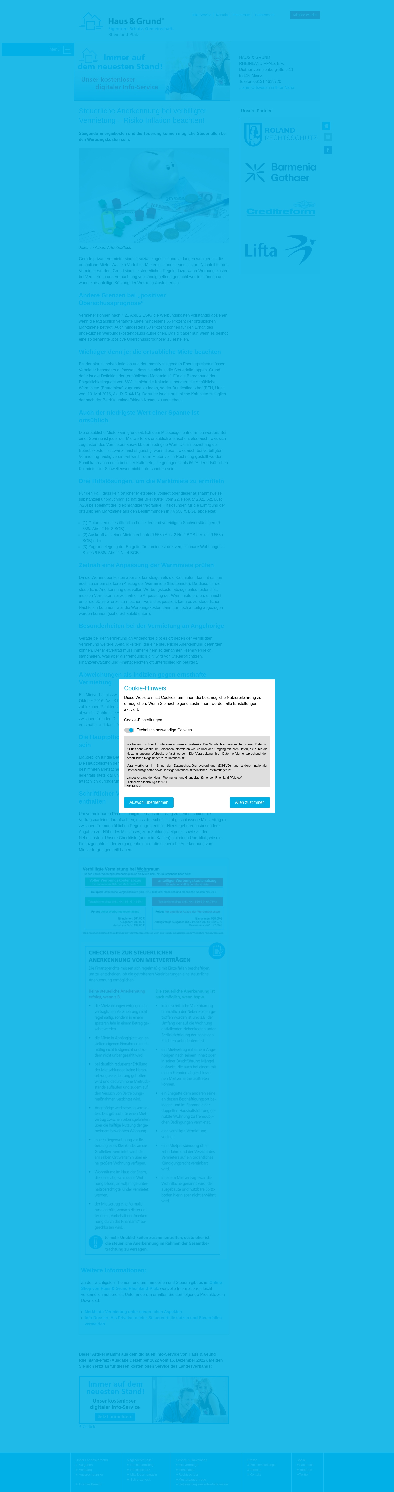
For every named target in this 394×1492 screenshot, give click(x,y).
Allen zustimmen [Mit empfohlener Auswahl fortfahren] (250, 802)
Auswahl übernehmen (148, 802)
